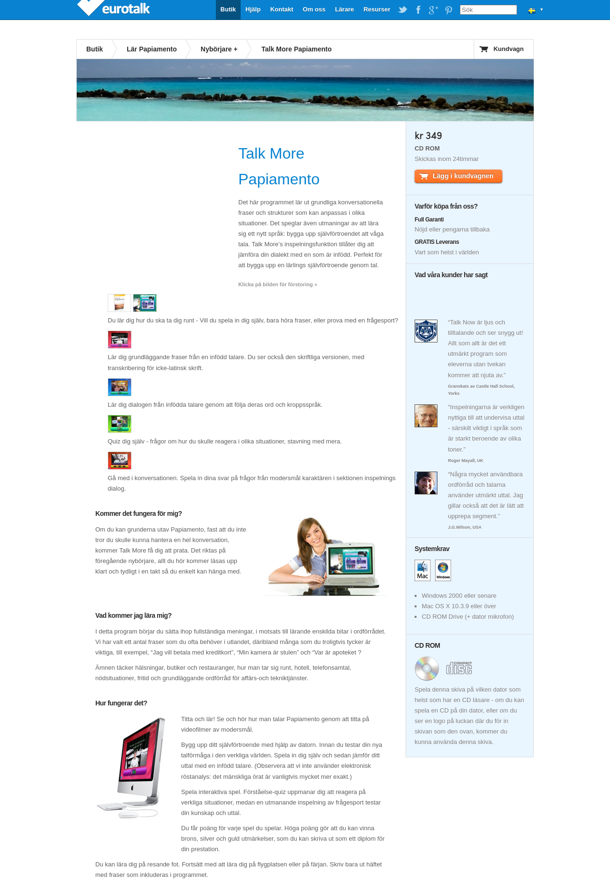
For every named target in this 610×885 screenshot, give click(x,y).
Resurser (377, 9)
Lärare (344, 9)
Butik (228, 9)
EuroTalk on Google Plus (433, 10)
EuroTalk (114, 9)
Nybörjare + (219, 49)
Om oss (314, 9)
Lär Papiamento (152, 49)
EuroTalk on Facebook (418, 10)
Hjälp (253, 9)
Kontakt (281, 9)
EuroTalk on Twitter (402, 10)
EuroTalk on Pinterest (448, 10)
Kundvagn (508, 48)
